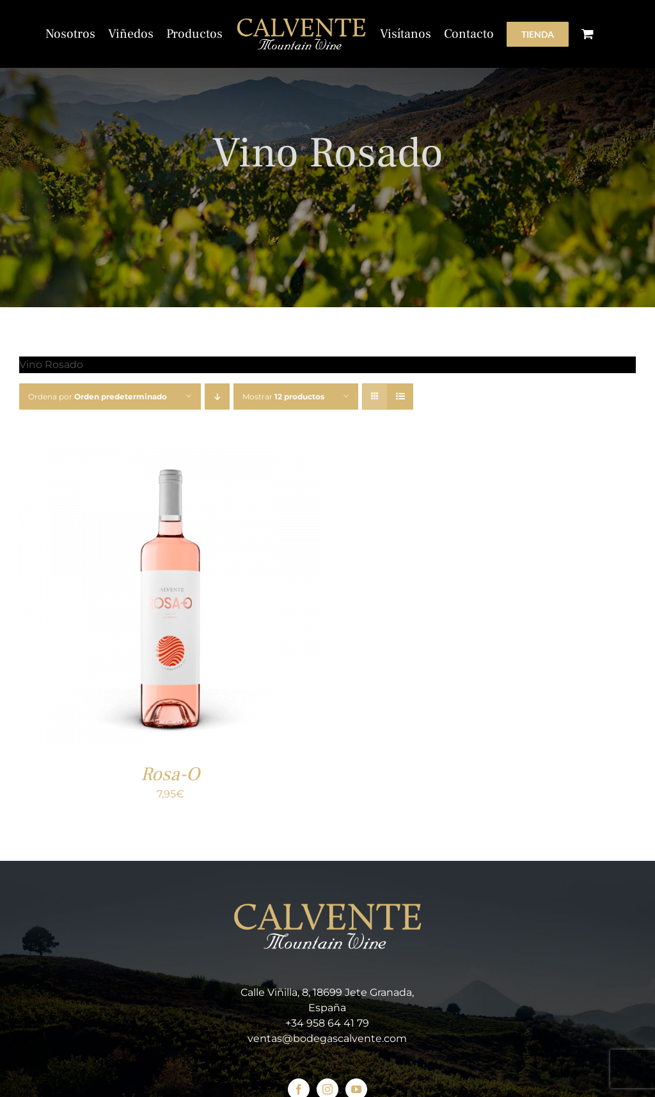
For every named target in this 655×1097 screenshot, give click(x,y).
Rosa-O (170, 774)
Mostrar (283, 396)
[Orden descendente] (217, 396)
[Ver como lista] (400, 396)
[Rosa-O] (170, 456)
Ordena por (97, 396)
